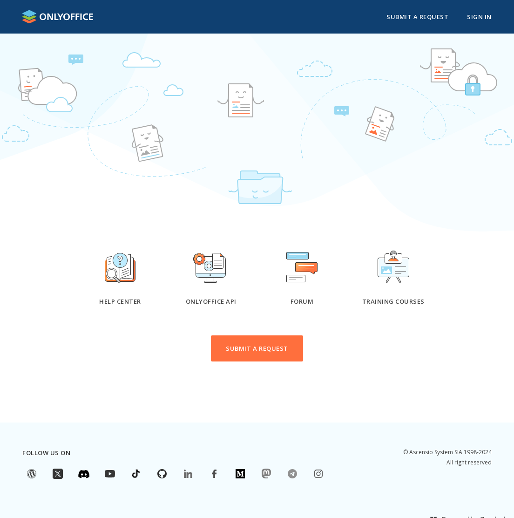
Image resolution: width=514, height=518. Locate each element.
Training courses (393, 301)
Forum (302, 301)
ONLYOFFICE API (211, 301)
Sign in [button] (479, 17)
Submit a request (417, 17)
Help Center (120, 301)
